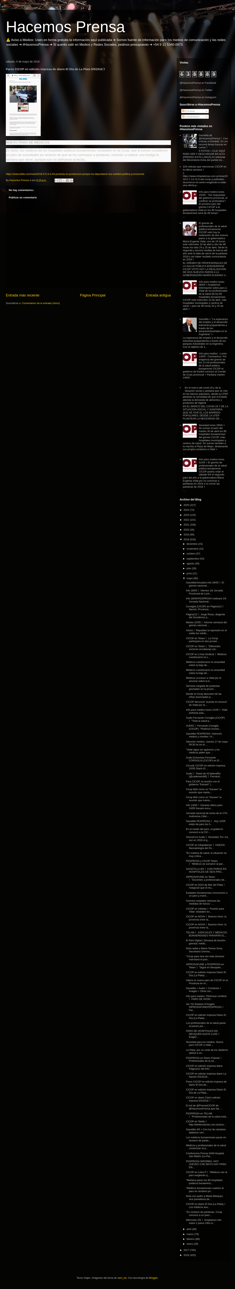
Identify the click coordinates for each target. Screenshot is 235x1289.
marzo (190, 1234)
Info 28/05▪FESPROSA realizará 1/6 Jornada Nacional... (206, 600)
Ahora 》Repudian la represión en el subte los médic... (206, 632)
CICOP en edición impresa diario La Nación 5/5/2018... (206, 1075)
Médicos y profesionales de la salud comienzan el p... (206, 1147)
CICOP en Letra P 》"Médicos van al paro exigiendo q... (206, 1174)
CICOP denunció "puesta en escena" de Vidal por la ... (206, 703)
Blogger (153, 1277)
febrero (191, 1239)
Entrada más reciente (22, 295)
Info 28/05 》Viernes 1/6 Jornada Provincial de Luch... (204, 592)
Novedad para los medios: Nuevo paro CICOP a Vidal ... (204, 1044)
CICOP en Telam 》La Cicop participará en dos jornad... (202, 640)
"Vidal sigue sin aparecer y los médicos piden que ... (202, 751)
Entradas (188, 111)
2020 (187, 529)
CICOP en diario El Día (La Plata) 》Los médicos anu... (206, 1206)
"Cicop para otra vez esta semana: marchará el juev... (205, 958)
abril (189, 1229)
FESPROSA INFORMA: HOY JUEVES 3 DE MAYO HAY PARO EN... (206, 1164)
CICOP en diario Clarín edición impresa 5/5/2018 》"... (203, 1099)
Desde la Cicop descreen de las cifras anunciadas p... (204, 695)
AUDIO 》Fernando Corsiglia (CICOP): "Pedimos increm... (203, 727)
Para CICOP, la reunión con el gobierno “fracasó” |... (202, 783)
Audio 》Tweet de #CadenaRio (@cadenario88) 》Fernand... (204, 775)
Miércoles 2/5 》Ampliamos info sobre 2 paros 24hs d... (203, 1221)
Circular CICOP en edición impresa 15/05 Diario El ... (205, 767)
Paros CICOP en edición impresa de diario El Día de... (206, 1083)
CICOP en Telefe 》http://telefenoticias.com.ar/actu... (206, 1123)
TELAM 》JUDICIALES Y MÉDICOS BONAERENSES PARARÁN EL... (206, 934)
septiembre (193, 558)
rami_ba (122, 1277)
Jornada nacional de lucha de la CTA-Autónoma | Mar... (207, 815)
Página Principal (92, 295)
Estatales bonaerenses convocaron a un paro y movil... (206, 894)
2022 (187, 519)
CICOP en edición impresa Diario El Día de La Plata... (206, 1091)
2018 (187, 539)
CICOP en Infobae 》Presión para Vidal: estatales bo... (205, 910)
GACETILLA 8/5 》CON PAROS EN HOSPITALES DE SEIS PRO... (206, 870)
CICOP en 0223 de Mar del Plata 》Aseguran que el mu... (206, 886)
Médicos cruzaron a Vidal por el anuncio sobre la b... (203, 679)
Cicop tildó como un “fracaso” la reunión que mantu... (203, 791)
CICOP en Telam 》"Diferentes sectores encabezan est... (203, 648)
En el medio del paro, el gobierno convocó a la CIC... (204, 831)
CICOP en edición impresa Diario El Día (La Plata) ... (206, 974)
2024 (187, 509)
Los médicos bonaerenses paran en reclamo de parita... (206, 1139)
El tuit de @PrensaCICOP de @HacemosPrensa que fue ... (204, 1107)
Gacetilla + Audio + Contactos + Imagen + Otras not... (203, 990)
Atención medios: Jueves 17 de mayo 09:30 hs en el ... (207, 743)
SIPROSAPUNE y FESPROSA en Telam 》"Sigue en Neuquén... (205, 966)
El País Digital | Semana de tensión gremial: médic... (205, 942)
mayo (190, 578)
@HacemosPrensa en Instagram (198, 97)
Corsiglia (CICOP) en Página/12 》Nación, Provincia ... (205, 608)
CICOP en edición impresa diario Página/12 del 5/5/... (204, 1067)
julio (189, 568)
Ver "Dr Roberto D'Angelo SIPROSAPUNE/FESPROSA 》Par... (205, 1007)
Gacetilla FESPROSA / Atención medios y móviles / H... (204, 735)
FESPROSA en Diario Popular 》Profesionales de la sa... (204, 1059)
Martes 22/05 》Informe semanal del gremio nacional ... (206, 624)
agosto (191, 563)
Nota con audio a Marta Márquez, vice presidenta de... (204, 1198)
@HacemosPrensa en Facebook (198, 82)
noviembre (193, 548)
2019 (187, 534)
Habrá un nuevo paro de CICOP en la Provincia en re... (207, 982)
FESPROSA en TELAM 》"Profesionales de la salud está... (207, 1115)
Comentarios (190, 116)
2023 (187, 514)
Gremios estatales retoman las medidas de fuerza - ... (203, 902)
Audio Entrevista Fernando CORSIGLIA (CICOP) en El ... (204, 759)
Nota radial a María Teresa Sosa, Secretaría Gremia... (204, 950)
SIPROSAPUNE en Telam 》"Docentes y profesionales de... (206, 878)
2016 (187, 1255)
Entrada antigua (158, 295)
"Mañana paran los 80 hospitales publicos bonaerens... (204, 1182)
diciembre (192, 543)
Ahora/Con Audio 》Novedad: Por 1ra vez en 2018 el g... (207, 839)
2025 (187, 505)
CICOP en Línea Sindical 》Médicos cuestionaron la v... (206, 656)
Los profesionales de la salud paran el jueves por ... (206, 1024)
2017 (187, 1250)
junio (190, 573)
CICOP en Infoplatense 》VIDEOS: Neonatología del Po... (205, 847)
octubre (191, 553)
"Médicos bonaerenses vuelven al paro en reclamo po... (205, 1190)
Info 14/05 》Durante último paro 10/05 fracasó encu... (204, 807)
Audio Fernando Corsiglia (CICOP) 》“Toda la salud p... (205, 719)
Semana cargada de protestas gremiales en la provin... (203, 687)
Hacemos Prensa (65, 26)
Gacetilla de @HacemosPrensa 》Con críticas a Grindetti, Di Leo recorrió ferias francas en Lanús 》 (213, 141)
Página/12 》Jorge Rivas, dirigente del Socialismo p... (205, 616)
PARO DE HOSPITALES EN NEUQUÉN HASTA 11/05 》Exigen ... (203, 1033)
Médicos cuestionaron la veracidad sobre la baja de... (205, 664)
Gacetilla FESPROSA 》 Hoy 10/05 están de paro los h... (205, 823)
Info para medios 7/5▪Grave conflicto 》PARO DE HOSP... (206, 998)
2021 (187, 524)
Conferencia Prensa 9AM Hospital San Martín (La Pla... (205, 1155)
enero (190, 1243)
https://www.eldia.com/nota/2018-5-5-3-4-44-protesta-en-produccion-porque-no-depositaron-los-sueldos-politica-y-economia (75, 174)
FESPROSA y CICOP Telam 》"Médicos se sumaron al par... (205, 862)
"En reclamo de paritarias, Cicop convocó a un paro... (204, 1214)
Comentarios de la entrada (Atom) (41, 303)
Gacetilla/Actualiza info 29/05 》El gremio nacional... (205, 584)
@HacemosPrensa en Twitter (196, 90)
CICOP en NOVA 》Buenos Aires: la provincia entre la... (206, 918)
